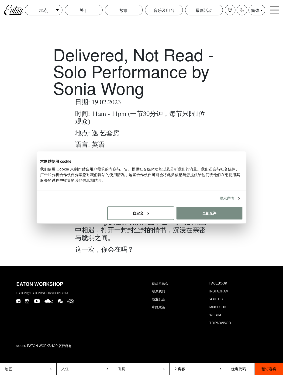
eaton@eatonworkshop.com (42, 293)
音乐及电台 (163, 10)
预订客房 (269, 369)
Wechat (216, 314)
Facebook (218, 283)
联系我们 (158, 291)
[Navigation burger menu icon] (274, 10)
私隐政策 (158, 307)
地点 (43, 10)
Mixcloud (217, 307)
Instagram (218, 291)
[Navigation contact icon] (242, 10)
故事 (124, 10)
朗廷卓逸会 (160, 283)
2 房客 (179, 369)
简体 (255, 10)
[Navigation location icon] (230, 10)
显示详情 (227, 198)
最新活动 (204, 10)
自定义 (141, 213)
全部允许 (209, 213)
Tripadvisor (220, 322)
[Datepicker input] (85, 368)
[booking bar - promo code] (240, 369)
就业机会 (158, 299)
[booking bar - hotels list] (28, 369)
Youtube (217, 299)
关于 (83, 10)
